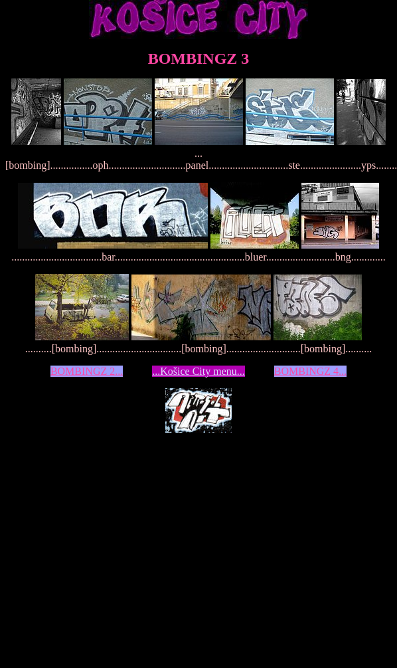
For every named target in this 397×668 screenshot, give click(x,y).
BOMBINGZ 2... (86, 371)
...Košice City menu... (198, 371)
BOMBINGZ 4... (310, 371)
